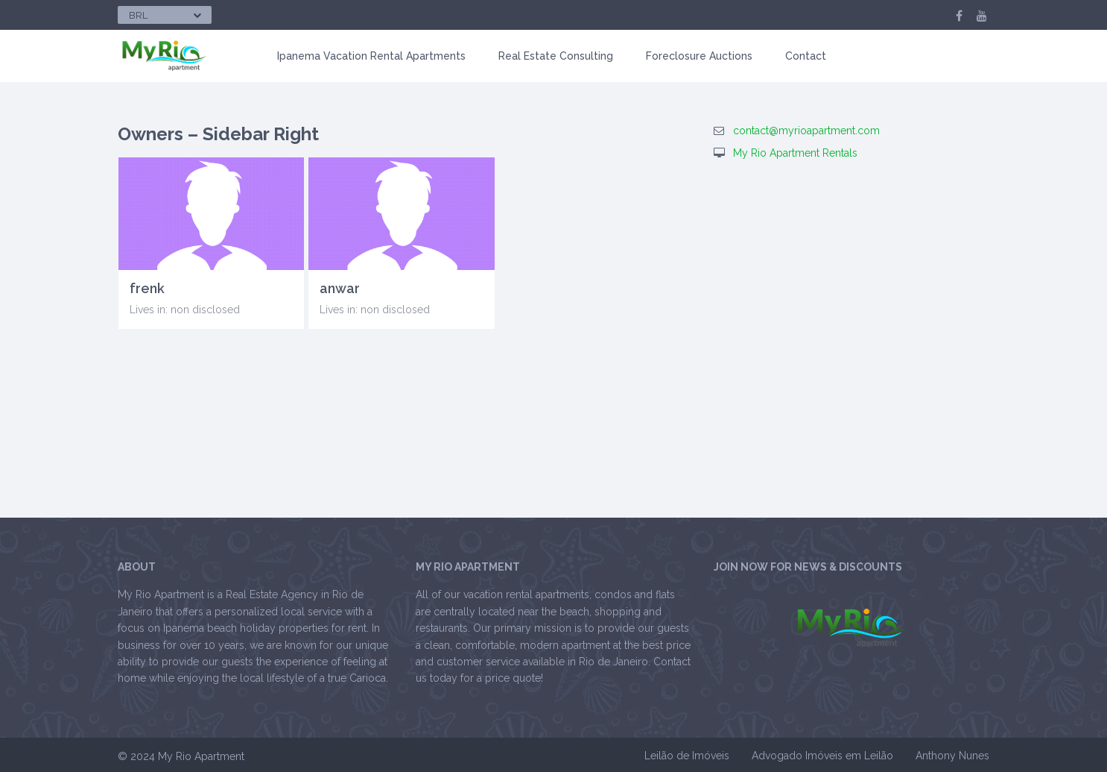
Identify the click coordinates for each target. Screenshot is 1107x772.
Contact (805, 56)
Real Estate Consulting (555, 56)
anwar (340, 288)
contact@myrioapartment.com (806, 130)
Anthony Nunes (952, 756)
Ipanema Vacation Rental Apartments (371, 56)
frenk (147, 288)
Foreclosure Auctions (699, 56)
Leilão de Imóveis (686, 756)
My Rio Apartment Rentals (795, 153)
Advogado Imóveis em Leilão (822, 756)
